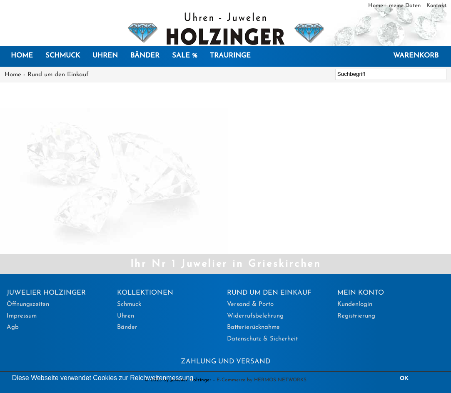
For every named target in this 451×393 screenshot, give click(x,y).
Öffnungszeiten (28, 304)
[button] (196, 379)
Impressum (22, 316)
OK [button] (404, 378)
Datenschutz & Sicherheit (262, 339)
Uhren (105, 56)
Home (376, 5)
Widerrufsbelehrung (255, 316)
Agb (13, 327)
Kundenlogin (354, 304)
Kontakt (436, 5)
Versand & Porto (250, 304)
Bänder (144, 56)
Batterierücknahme (253, 327)
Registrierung (356, 316)
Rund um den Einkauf (58, 75)
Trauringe (230, 56)
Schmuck (62, 56)
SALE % (184, 56)
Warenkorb (416, 56)
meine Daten (405, 5)
